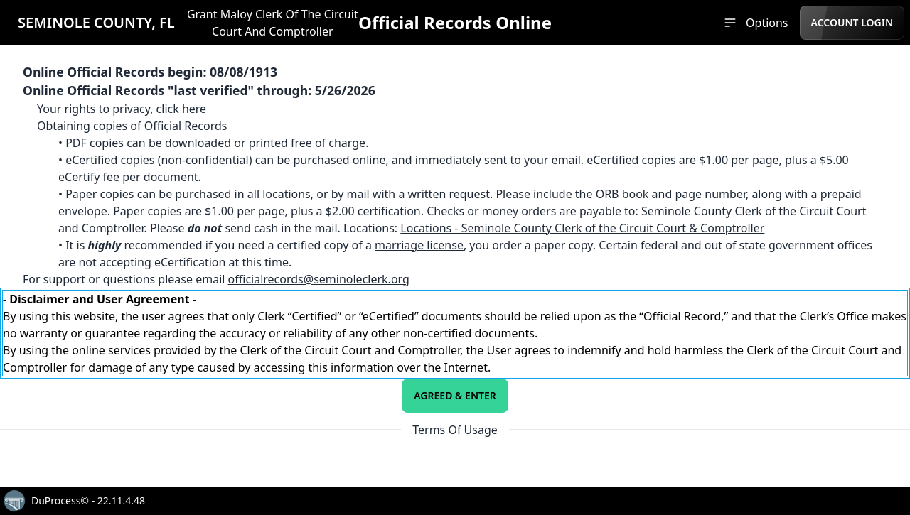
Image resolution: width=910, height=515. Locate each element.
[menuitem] (755, 23)
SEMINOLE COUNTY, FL (96, 22)
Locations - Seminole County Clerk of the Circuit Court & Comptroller (582, 228)
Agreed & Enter (455, 395)
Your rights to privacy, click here (121, 108)
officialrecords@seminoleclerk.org (319, 279)
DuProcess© (60, 500)
